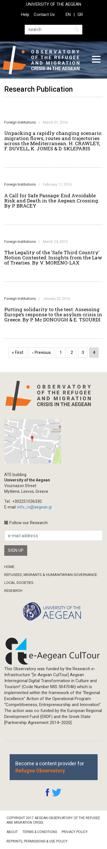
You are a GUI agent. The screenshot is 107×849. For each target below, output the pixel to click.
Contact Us (44, 14)
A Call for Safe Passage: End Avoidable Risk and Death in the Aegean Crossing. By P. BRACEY (51, 200)
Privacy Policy (75, 832)
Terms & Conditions (39, 832)
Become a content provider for (49, 767)
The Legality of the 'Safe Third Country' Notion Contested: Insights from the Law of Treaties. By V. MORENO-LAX (53, 257)
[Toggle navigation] (96, 60)
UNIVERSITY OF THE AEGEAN (53, 4)
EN (68, 14)
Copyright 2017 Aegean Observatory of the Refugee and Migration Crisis (53, 820)
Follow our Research (28, 522)
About (12, 832)
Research (13, 590)
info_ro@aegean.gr (34, 507)
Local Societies (18, 583)
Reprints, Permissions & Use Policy (37, 841)
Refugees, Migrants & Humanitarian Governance (50, 575)
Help (25, 14)
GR (80, 14)
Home (9, 567)
